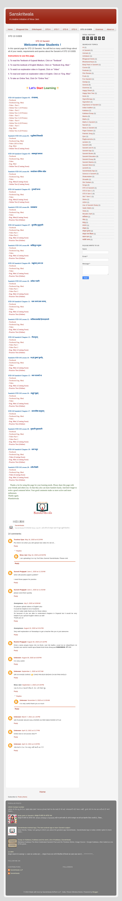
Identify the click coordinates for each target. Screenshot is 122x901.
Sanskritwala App (88, 171)
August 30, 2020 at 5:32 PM (37, 642)
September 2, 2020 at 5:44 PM (33, 685)
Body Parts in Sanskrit (90, 65)
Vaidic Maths (87, 208)
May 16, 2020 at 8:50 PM (37, 555)
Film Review (86, 73)
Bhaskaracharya (88, 62)
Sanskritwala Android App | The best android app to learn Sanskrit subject (44, 828)
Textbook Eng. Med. (16, 103)
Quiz (84, 136)
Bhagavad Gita (22, 29)
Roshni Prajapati (20, 642)
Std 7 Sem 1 (86, 196)
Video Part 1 (13, 233)
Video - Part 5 (14, 126)
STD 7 (56, 29)
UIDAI (84, 202)
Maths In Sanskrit (88, 122)
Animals (85, 53)
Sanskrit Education (89, 156)
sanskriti (85, 168)
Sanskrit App (87, 151)
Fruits (84, 76)
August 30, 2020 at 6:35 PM (32, 658)
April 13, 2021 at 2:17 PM (31, 730)
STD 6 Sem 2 (87, 194)
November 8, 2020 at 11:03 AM (39, 700)
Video (11, 161)
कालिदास (85, 217)
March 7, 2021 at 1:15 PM (31, 717)
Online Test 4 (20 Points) (18, 123)
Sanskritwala (21, 14)
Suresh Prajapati (20, 571)
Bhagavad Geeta (88, 59)
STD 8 (65, 29)
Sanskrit (85, 145)
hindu (84, 96)
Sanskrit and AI (87, 148)
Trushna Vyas (19, 539)
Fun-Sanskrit (87, 79)
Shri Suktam (86, 182)
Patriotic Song (87, 133)
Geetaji (85, 82)
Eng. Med (12, 164)
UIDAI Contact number (16, 807)
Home (10, 29)
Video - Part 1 (14, 105)
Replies (19, 551)
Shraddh (85, 179)
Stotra (84, 199)
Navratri (85, 125)
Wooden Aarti (87, 214)
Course (85, 67)
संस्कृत (84, 228)
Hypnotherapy (87, 99)
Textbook (12, 100)
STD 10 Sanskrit (88, 188)
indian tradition (87, 108)
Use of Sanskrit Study (90, 205)
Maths (84, 119)
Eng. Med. (13, 128)
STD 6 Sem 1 (87, 191)
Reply (16, 546)
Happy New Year (88, 93)
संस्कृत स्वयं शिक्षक (87, 234)
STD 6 (48, 29)
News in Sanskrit (88, 128)
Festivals (85, 70)
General (85, 85)
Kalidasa (85, 110)
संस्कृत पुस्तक (86, 231)
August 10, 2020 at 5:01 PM (34, 628)
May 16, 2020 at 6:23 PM (34, 539)
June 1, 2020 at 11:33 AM (36, 571)
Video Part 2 (13, 235)
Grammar (99, 29)
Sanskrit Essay (87, 159)
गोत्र (83, 219)
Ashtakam (86, 56)
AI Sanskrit (86, 50)
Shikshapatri (37, 29)
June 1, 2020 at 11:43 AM (36, 590)
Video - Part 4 (14, 120)
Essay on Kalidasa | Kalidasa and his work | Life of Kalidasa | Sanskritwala (44, 840)
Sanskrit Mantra (88, 162)
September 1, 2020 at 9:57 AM (32, 671)
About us (110, 29)
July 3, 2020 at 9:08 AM (32, 603)
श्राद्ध (84, 222)
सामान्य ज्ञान (85, 237)
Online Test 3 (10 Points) (18, 118)
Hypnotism (86, 102)
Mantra (84, 116)
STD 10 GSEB (86, 29)
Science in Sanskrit (89, 174)
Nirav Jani (24, 555)
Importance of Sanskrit (90, 105)
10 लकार (11, 852)
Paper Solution (87, 131)
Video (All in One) (16, 143)
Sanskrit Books (87, 153)
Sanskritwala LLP (16, 870)
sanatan (85, 142)
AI (83, 47)
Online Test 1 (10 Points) (18, 108)
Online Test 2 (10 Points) (18, 113)
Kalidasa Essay (87, 113)
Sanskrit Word (87, 165)
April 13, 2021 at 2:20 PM (31, 744)
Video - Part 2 (14, 110)
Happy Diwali (87, 90)
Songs (84, 185)
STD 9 (74, 29)
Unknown (17, 658)
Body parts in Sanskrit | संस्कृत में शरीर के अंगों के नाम (35, 815)
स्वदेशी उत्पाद (86, 239)
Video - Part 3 (14, 115)
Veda (84, 211)
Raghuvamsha (87, 139)
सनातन (84, 225)
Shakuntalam (87, 176)
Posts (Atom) (22, 797)
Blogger (95, 892)
